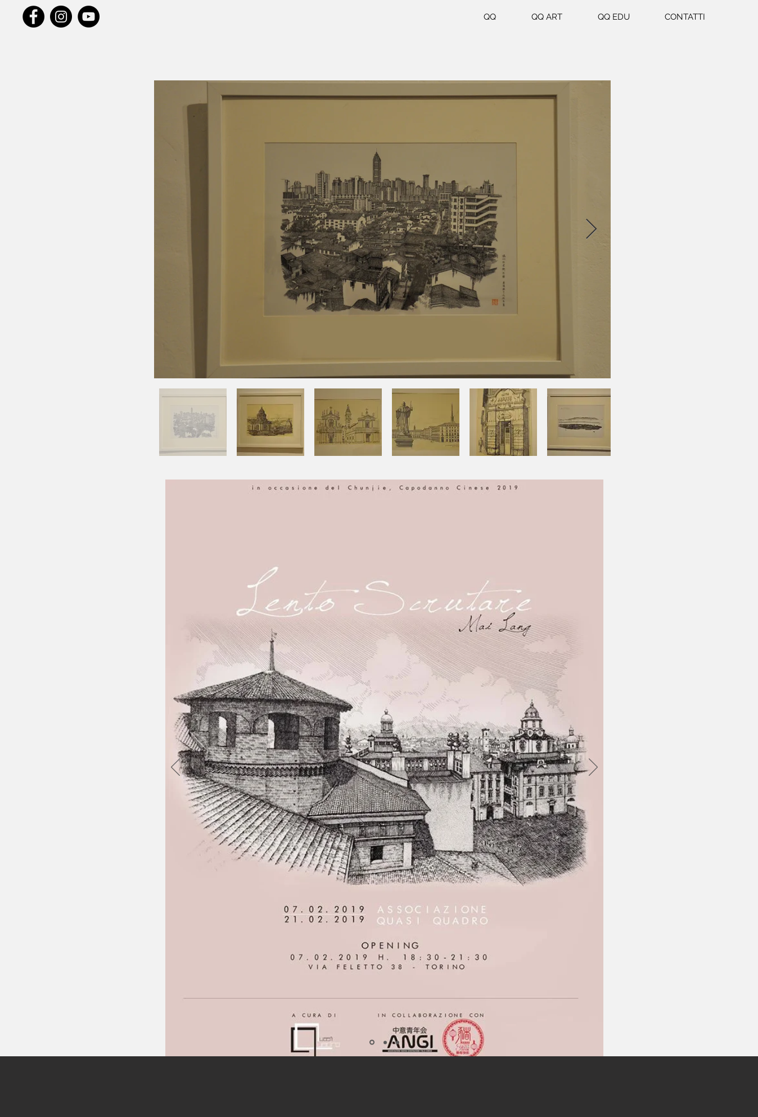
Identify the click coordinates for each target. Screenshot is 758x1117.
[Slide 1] (372, 1042)
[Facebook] (33, 17)
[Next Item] (591, 230)
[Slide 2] (385, 1042)
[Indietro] (175, 767)
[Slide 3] (397, 1042)
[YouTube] (89, 17)
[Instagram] (61, 17)
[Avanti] (593, 767)
